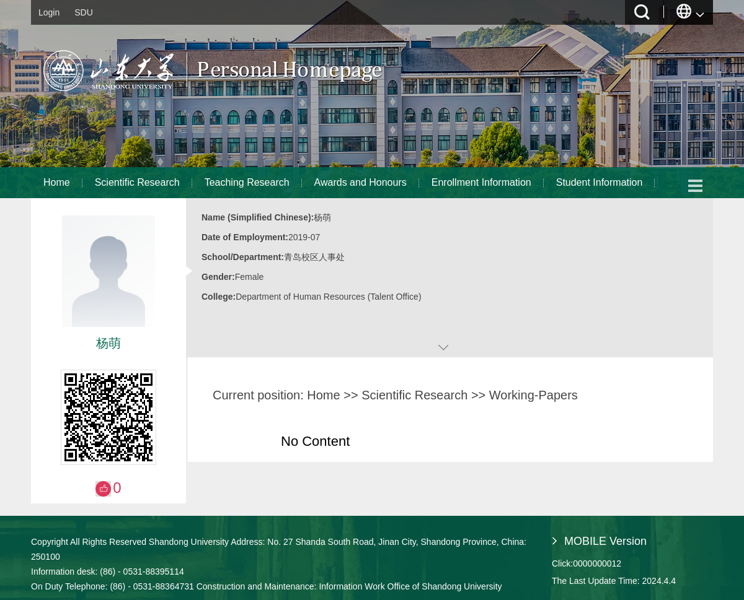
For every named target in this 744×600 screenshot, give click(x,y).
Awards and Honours (360, 182)
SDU (83, 12)
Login (49, 12)
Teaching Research (247, 182)
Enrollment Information (481, 182)
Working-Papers (533, 395)
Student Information (599, 182)
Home (56, 182)
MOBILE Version (605, 541)
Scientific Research (137, 182)
